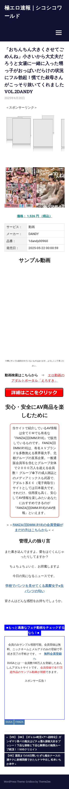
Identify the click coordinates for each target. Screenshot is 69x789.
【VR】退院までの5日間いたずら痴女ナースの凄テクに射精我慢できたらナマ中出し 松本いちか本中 (33, 759)
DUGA (9, 721)
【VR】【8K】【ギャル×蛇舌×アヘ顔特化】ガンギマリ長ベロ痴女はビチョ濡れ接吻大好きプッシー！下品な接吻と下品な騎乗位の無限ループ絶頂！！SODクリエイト (33, 743)
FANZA (19, 721)
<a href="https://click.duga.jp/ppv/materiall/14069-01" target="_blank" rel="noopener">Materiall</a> (34, 699)
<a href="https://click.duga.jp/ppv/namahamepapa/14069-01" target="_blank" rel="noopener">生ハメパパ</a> (34, 613)
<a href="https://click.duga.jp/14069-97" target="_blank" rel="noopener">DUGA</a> (34, 133)
